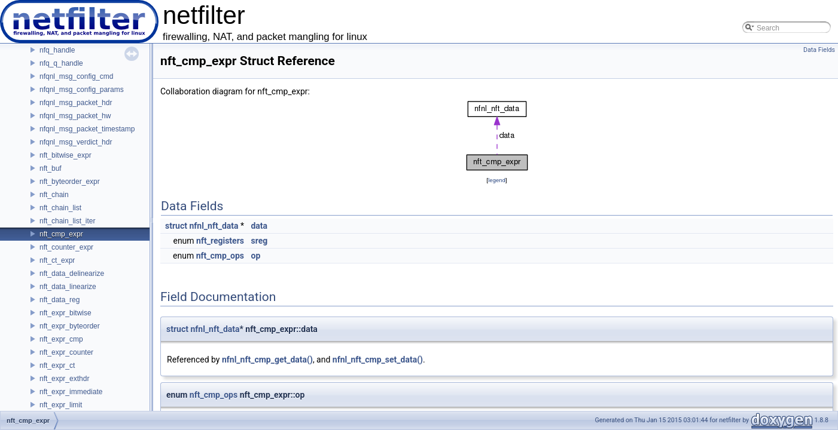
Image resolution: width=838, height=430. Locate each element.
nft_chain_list (60, 208)
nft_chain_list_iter (67, 221)
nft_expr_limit (60, 405)
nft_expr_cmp (61, 339)
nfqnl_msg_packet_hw (75, 116)
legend (496, 180)
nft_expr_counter (66, 352)
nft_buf (50, 168)
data (259, 226)
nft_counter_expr (66, 247)
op (255, 255)
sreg (259, 240)
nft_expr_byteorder (69, 326)
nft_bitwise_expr (65, 155)
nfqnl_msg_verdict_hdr (75, 142)
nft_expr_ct (57, 365)
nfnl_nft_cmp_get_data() (267, 359)
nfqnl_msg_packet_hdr (75, 103)
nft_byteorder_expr (69, 181)
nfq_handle (57, 50)
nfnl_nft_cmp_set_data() (378, 359)
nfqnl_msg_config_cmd (76, 76)
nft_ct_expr (57, 260)
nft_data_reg (59, 300)
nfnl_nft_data (213, 226)
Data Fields (819, 50)
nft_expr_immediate (70, 392)
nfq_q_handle (61, 63)
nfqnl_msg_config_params (81, 89)
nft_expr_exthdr (64, 378)
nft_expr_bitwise (65, 313)
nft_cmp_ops (220, 255)
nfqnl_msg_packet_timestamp (87, 129)
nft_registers (220, 240)
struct (176, 226)
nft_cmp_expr (61, 234)
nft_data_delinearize (71, 273)
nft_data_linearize (67, 286)
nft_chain (54, 195)
